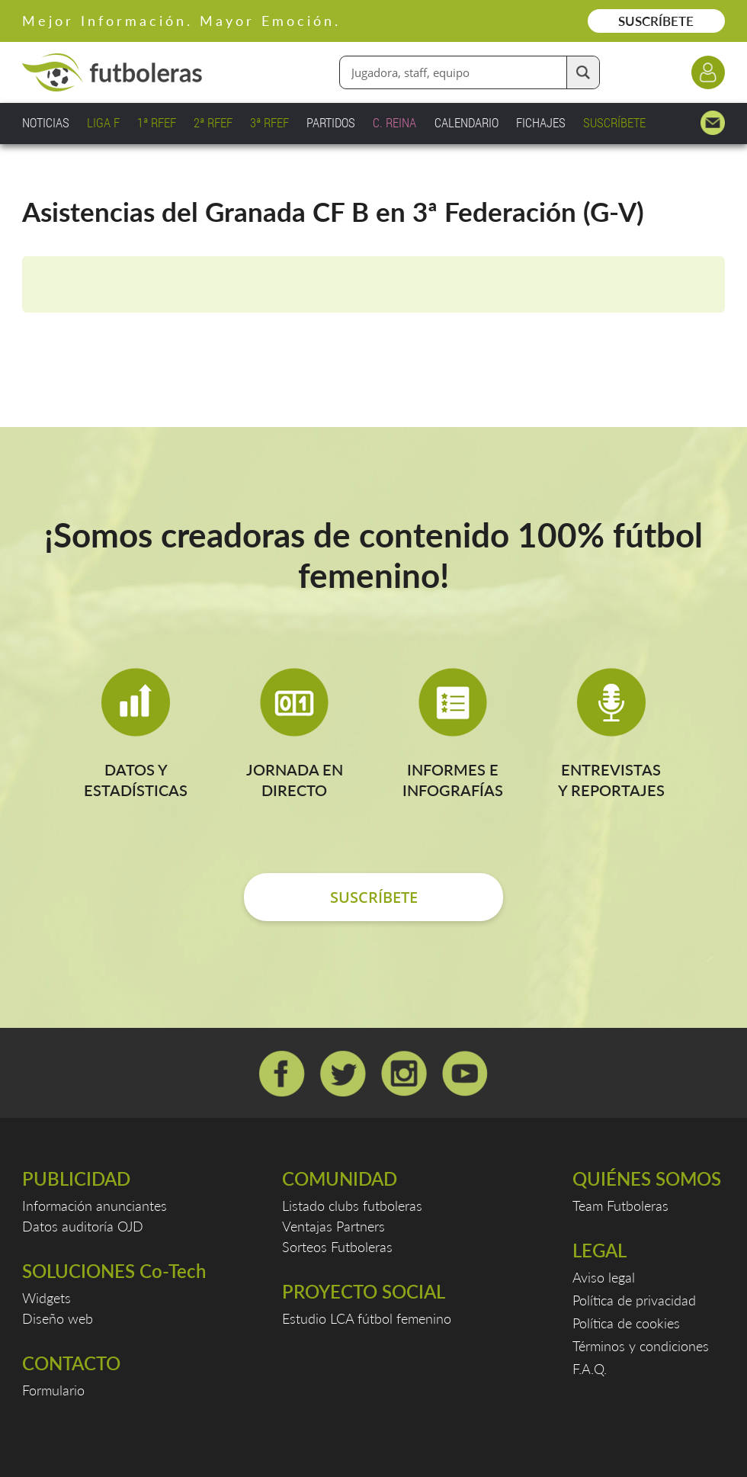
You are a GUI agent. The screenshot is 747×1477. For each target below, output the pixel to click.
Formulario (53, 1390)
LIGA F (103, 122)
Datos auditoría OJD (82, 1226)
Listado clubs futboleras (352, 1205)
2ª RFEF (213, 122)
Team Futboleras (620, 1205)
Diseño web (57, 1318)
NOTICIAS (45, 122)
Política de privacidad (634, 1300)
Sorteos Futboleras (337, 1246)
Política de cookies (626, 1323)
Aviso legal (603, 1277)
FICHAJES (541, 122)
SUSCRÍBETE (656, 21)
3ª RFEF (269, 122)
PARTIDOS (330, 122)
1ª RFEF (156, 122)
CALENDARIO (466, 122)
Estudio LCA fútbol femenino (366, 1318)
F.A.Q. (589, 1368)
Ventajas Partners (333, 1226)
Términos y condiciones (640, 1345)
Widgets (46, 1297)
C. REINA (394, 122)
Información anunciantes (94, 1205)
